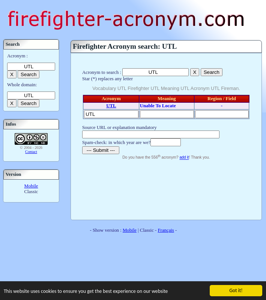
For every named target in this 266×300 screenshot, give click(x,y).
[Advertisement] (166, 188)
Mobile (31, 186)
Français (166, 230)
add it (184, 158)
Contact (31, 152)
